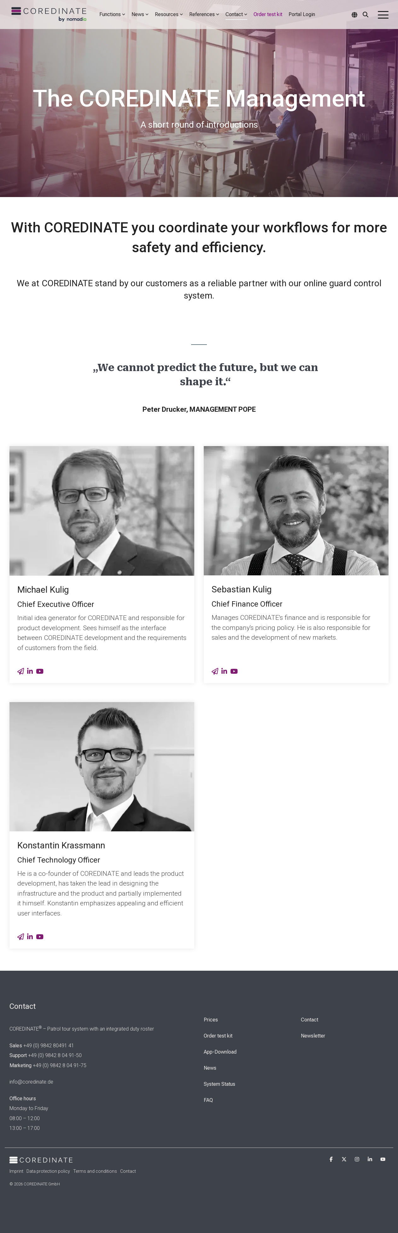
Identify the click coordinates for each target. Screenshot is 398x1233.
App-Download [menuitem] (220, 1052)
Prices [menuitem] (211, 1020)
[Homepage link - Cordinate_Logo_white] (41, 1159)
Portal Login (302, 14)
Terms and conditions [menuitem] (95, 1171)
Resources (169, 14)
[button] (383, 14)
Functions (112, 14)
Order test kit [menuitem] (218, 1036)
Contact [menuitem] (309, 1020)
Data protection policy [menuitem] (48, 1171)
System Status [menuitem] (219, 1084)
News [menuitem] (210, 1068)
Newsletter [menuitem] (313, 1036)
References (204, 14)
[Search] (365, 14)
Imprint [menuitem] (16, 1171)
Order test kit (268, 14)
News (140, 14)
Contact (236, 14)
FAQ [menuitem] (208, 1100)
